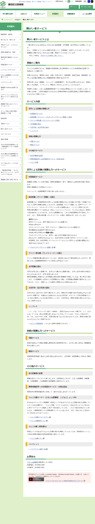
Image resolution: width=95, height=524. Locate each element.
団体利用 (4, 118)
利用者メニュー (39, 14)
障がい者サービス (6, 129)
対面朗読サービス (36, 113)
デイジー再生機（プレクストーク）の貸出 (45, 120)
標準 (85, 1)
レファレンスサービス (8, 70)
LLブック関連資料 (36, 323)
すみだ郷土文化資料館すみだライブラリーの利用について (9, 156)
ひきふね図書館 (32, 462)
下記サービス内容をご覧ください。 (52, 55)
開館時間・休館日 (6, 34)
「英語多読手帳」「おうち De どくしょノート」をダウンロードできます (10, 172)
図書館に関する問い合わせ (9, 179)
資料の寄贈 (4, 139)
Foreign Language (26, 1)
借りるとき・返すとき (8, 39)
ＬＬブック (34, 131)
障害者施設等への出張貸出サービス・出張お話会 (47, 159)
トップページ (7, 19)
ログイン (73, 6)
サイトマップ (47, 1)
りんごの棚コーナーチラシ (39, 417)
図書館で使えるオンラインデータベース (9, 105)
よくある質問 (87, 14)
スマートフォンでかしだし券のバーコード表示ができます (9, 97)
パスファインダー (6, 82)
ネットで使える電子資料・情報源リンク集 (9, 112)
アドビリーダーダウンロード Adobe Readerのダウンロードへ (56, 481)
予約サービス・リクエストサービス (9, 46)
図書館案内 (71, 14)
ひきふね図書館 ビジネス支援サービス (10, 76)
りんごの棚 (34, 162)
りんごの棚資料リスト (38, 421)
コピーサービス (6, 134)
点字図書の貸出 (35, 124)
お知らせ (24, 14)
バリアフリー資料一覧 (38, 449)
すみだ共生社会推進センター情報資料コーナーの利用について (9, 146)
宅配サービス (35, 141)
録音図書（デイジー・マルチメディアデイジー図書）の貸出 (51, 117)
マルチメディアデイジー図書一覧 (42, 247)
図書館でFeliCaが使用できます (9, 88)
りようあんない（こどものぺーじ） (9, 164)
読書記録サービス (6, 64)
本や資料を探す (8, 14)
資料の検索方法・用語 (8, 52)
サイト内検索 (37, 1)
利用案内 (55, 14)
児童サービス (5, 123)
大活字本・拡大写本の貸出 (39, 127)
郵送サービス (35, 145)
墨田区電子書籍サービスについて (9, 58)
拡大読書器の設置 (36, 155)
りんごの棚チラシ (36, 438)
